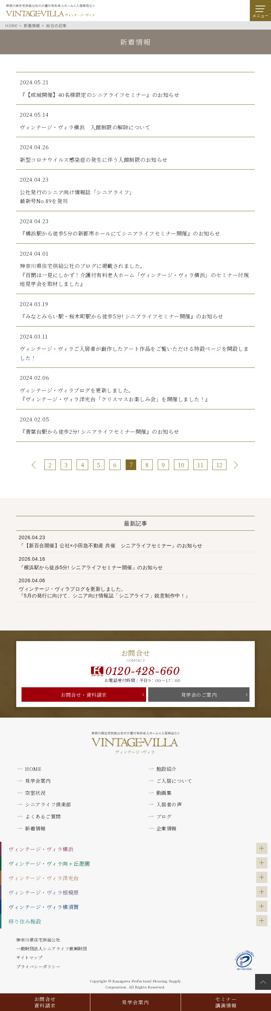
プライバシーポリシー (38, 966)
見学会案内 (135, 1002)
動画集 (164, 792)
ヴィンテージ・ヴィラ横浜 (40, 849)
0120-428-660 (142, 671)
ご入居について (174, 780)
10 (181, 465)
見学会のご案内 (199, 694)
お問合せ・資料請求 (84, 694)
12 (219, 465)
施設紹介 (166, 768)
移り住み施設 (24, 921)
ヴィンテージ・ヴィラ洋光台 (43, 878)
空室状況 (35, 792)
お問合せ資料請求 (45, 1002)
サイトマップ (29, 957)
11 (200, 465)
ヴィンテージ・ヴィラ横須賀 (43, 906)
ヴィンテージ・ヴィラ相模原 (43, 892)
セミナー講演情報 (226, 1002)
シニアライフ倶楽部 (48, 804)
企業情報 (166, 828)
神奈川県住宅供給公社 (38, 940)
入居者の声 (169, 804)
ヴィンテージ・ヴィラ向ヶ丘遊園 (49, 863)
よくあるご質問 (43, 816)
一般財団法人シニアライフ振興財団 (51, 948)
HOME (33, 768)
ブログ (164, 816)
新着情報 (35, 828)
